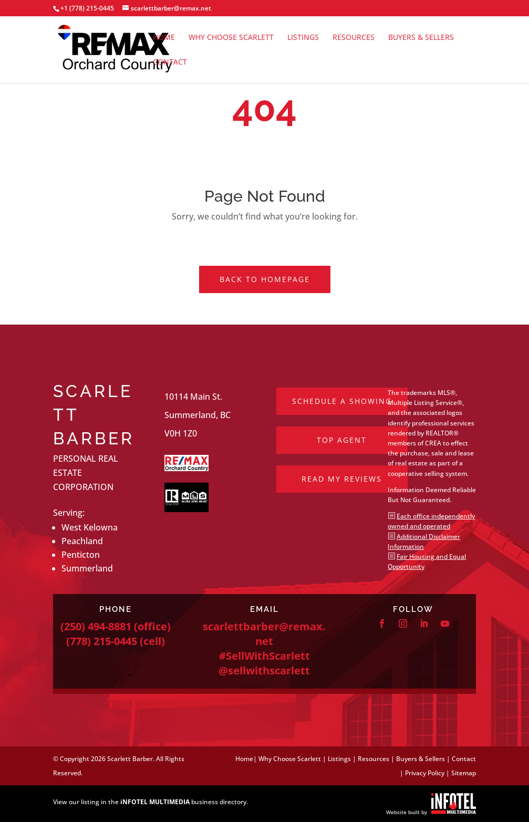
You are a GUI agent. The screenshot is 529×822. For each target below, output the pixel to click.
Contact (170, 62)
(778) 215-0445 (101, 641)
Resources (354, 38)
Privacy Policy (424, 772)
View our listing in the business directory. (150, 801)
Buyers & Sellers (421, 38)
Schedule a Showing (342, 401)
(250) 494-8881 (95, 626)
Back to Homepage (265, 279)
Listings (303, 38)
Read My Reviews (342, 479)
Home (164, 38)
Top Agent (342, 440)
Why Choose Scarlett (231, 38)
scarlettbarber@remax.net (264, 633)
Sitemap (463, 772)
